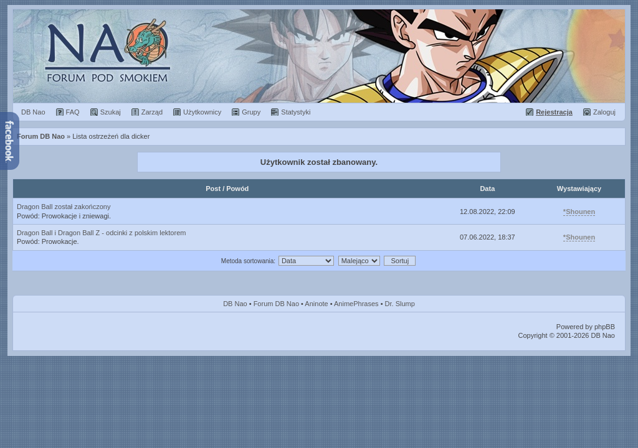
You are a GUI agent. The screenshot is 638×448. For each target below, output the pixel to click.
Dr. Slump (400, 303)
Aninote (316, 303)
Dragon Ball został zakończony (63, 206)
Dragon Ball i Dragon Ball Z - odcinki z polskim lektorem (101, 232)
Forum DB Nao (276, 303)
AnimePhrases (356, 303)
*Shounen (579, 211)
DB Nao (235, 303)
